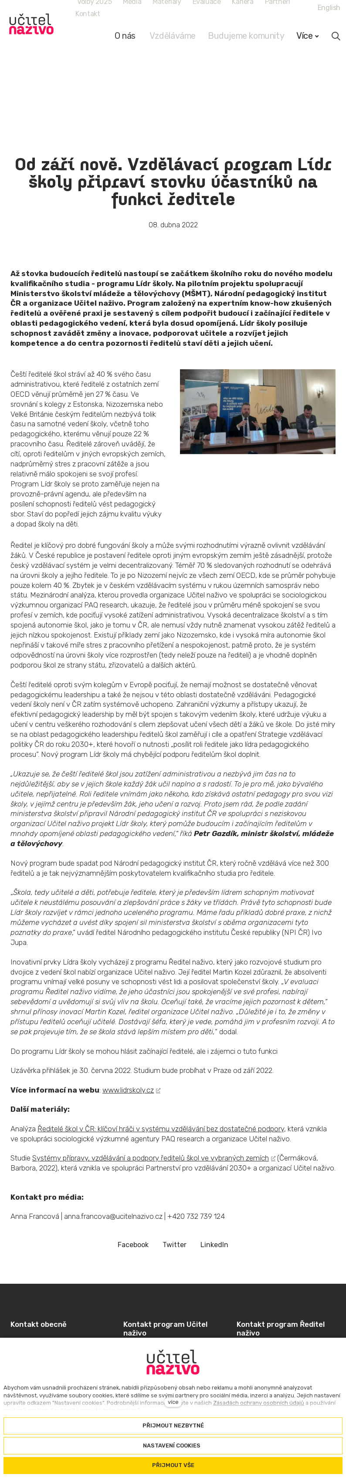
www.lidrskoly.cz (128, 1090)
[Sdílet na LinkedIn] (214, 1245)
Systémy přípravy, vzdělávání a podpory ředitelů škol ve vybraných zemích (150, 1158)
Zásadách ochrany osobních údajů (258, 1403)
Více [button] (307, 35)
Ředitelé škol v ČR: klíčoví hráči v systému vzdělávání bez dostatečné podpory (160, 1128)
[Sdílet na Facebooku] (133, 1245)
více (173, 1402)
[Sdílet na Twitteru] (175, 1245)
